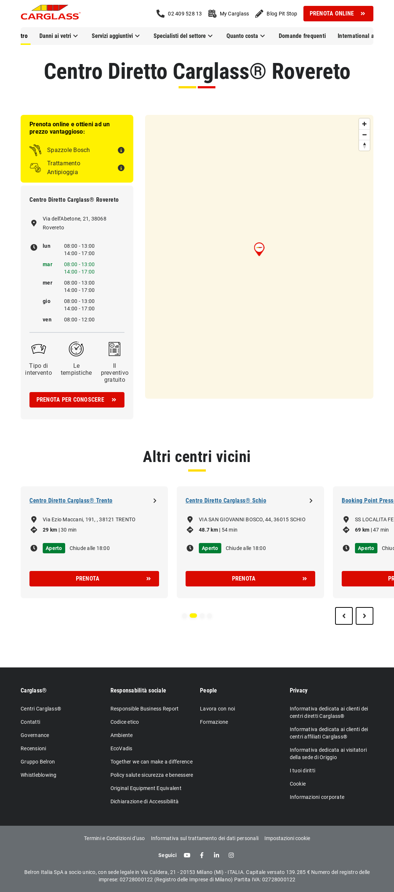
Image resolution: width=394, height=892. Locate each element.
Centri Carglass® (41, 709)
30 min (69, 530)
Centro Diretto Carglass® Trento (71, 500)
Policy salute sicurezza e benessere (151, 775)
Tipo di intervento (38, 369)
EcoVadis (121, 748)
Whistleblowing (39, 775)
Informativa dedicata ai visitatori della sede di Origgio (328, 753)
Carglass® (34, 690)
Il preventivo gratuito (115, 372)
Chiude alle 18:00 (90, 548)
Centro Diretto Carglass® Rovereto (197, 71)
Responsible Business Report (144, 709)
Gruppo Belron (38, 762)
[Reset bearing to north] (364, 145)
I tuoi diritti (303, 770)
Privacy (299, 690)
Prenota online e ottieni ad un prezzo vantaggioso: (69, 128)
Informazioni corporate (317, 797)
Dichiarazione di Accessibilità (144, 801)
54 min (230, 530)
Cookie (298, 784)
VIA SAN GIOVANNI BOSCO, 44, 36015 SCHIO (252, 519)
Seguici (167, 855)
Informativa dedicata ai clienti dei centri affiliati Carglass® (329, 733)
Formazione (214, 722)
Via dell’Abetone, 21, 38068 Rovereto (74, 223)
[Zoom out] (364, 134)
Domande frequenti (302, 35)
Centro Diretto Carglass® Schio (226, 500)
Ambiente (121, 735)
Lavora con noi (217, 709)
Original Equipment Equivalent (146, 788)
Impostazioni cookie (287, 838)
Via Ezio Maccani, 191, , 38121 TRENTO (89, 519)
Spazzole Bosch (68, 150)
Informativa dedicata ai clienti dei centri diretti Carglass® (329, 712)
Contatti (30, 722)
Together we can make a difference (151, 762)
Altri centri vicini (197, 457)
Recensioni (33, 748)
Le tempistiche (76, 369)
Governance (35, 735)
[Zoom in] (364, 124)
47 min (381, 530)
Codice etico (124, 722)
